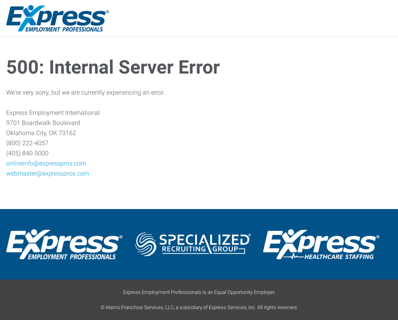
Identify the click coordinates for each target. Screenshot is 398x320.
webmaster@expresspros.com (47, 173)
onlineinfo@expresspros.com (46, 163)
